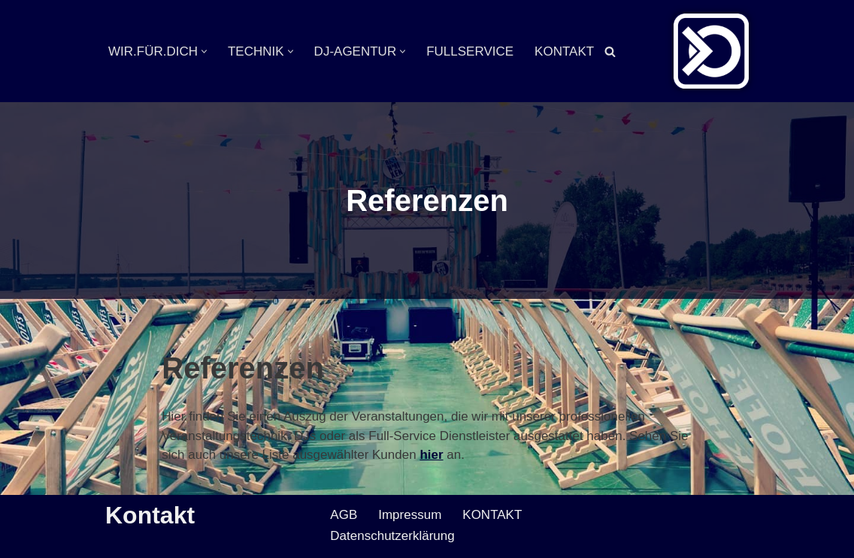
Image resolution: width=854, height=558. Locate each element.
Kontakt (150, 515)
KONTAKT (564, 51)
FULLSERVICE (469, 51)
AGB (343, 515)
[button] (204, 51)
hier (431, 455)
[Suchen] (610, 51)
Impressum (409, 515)
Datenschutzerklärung (392, 536)
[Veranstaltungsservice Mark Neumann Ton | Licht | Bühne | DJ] (711, 51)
